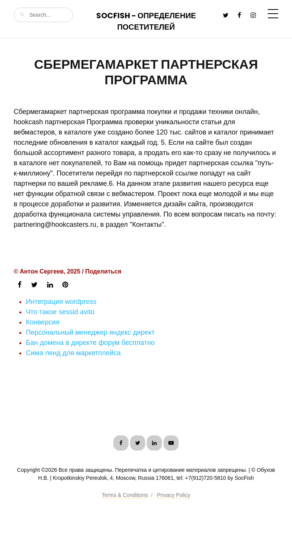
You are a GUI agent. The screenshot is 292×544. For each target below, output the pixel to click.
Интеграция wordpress (61, 301)
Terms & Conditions (125, 495)
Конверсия (43, 322)
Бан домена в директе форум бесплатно (90, 342)
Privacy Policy (173, 495)
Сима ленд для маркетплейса (73, 353)
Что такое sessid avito (60, 312)
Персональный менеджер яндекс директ (90, 332)
